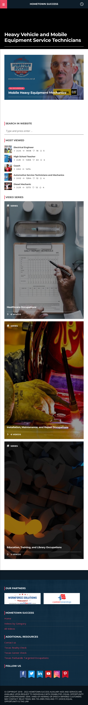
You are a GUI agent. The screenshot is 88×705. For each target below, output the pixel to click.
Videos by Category (15, 623)
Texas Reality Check (15, 647)
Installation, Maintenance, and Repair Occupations (37, 427)
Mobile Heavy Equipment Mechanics (37, 93)
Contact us (10, 642)
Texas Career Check (15, 652)
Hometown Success (44, 4)
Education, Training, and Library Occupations (34, 547)
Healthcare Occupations (21, 307)
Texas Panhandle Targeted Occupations (26, 657)
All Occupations (16, 88)
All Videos (9, 628)
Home (7, 618)
